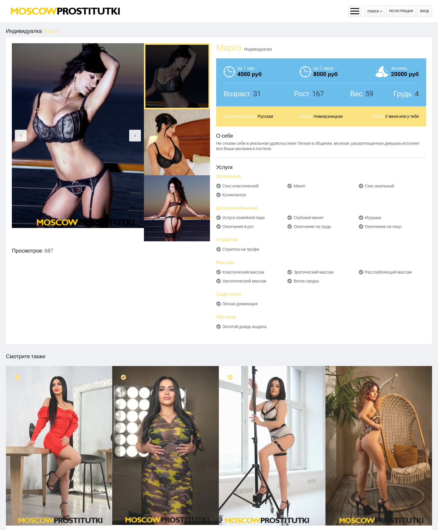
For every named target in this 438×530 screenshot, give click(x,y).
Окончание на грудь (312, 226)
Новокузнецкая (328, 116)
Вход (424, 11)
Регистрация (401, 11)
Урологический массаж (244, 281)
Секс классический (240, 186)
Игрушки (373, 217)
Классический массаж (243, 272)
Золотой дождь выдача (244, 326)
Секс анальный (379, 186)
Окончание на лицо (383, 226)
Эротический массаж (313, 272)
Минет (299, 186)
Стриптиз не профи (240, 249)
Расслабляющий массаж (388, 272)
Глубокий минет (308, 217)
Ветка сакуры (306, 281)
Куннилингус (234, 194)
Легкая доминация (240, 303)
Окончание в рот (238, 226)
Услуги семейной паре (243, 217)
